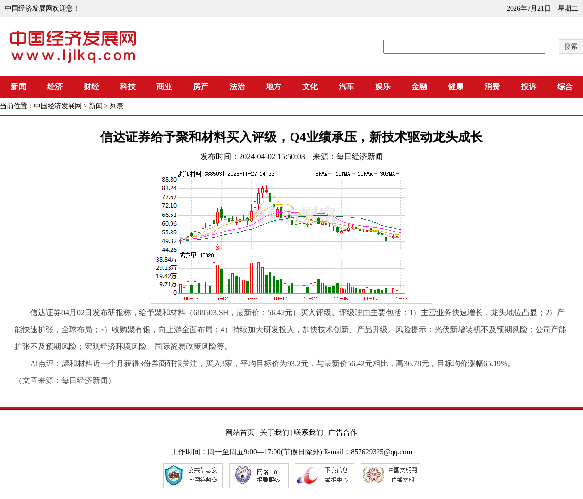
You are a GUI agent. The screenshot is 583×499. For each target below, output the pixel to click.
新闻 (18, 87)
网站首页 (240, 432)
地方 (273, 87)
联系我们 (308, 432)
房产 (200, 87)
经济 (55, 87)
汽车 (346, 87)
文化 (310, 87)
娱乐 (383, 87)
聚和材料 (77, 363)
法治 (237, 87)
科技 (128, 87)
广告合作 (343, 432)
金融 (419, 87)
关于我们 (274, 432)
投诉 (528, 87)
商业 (164, 87)
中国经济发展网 (58, 106)
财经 (91, 87)
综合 (565, 87)
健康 (455, 87)
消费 (492, 87)
